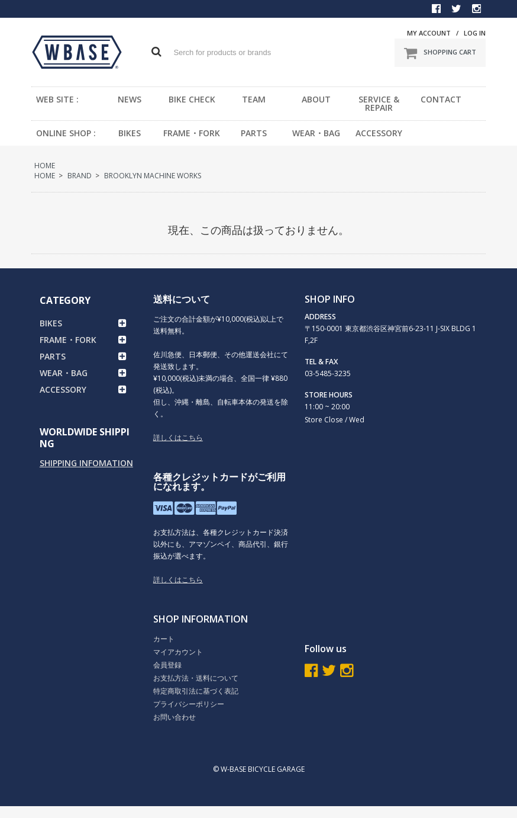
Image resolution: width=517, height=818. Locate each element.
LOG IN (475, 32)
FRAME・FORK (191, 133)
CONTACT (441, 99)
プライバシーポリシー (188, 704)
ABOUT (316, 99)
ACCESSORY (379, 133)
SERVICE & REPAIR (378, 103)
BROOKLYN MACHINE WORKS (152, 176)
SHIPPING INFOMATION (86, 463)
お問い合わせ (174, 717)
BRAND (79, 176)
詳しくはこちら (178, 437)
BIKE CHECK (192, 99)
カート (164, 639)
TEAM (254, 99)
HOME (44, 166)
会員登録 (167, 665)
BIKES (129, 133)
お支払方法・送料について (195, 678)
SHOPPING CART (440, 53)
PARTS (254, 133)
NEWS (129, 99)
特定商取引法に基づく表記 (195, 691)
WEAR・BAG (316, 133)
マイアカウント (178, 652)
